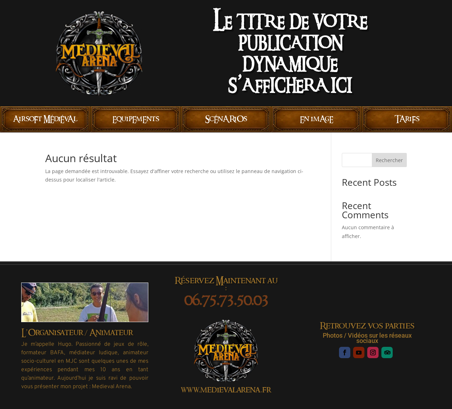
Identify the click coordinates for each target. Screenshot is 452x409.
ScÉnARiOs (226, 119)
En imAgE (316, 119)
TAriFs (407, 119)
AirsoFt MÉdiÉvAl (45, 119)
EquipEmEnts (135, 119)
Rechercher (389, 160)
